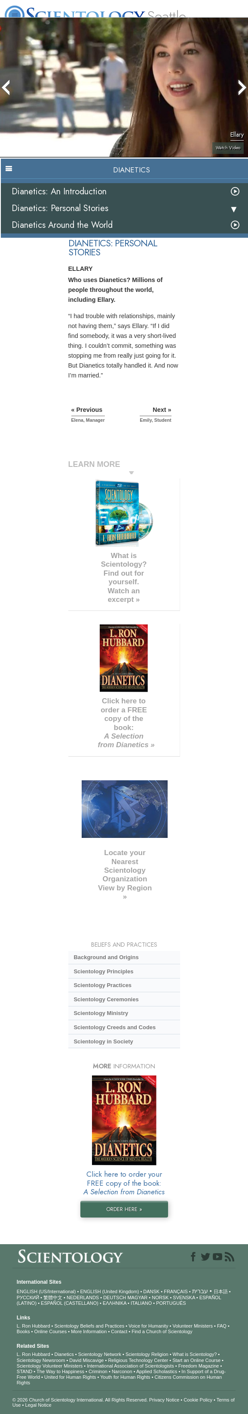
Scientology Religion (147, 1354)
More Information (89, 1331)
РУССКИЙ (28, 1297)
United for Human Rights (70, 1377)
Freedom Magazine (198, 1365)
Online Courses (50, 1331)
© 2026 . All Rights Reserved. (80, 1399)
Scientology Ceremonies (105, 999)
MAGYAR (137, 1297)
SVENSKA (184, 1297)
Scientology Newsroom (41, 1360)
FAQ (222, 1325)
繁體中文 (52, 1297)
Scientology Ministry (100, 1013)
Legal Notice (38, 1405)
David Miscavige (86, 1360)
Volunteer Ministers (192, 1325)
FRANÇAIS (176, 1291)
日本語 (221, 1291)
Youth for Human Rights (125, 1377)
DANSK (151, 1291)
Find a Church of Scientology (162, 1331)
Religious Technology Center (138, 1360)
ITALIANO (141, 1303)
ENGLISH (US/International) (46, 1291)
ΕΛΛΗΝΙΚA (114, 1303)
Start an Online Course (196, 1360)
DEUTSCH (114, 1297)
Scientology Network (99, 1354)
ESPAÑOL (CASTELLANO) (69, 1303)
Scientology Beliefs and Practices (89, 1325)
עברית (200, 1291)
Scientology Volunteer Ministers (50, 1365)
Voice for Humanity (148, 1325)
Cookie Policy (198, 1399)
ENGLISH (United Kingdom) (109, 1291)
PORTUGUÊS (171, 1303)
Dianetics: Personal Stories (60, 208)
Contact (119, 1331)
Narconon (122, 1371)
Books (23, 1331)
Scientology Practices (102, 985)
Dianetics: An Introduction (59, 191)
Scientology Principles (103, 971)
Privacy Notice (164, 1399)
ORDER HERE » (124, 1209)
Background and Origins (105, 957)
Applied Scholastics (156, 1371)
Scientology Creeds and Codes (114, 1027)
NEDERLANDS (83, 1297)
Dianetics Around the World (62, 225)
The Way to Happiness (60, 1371)
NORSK (160, 1297)
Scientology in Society (103, 1041)
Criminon (98, 1371)
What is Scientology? (195, 1354)
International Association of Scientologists (130, 1365)
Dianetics (63, 1354)
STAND (24, 1371)
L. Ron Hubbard (33, 1325)
